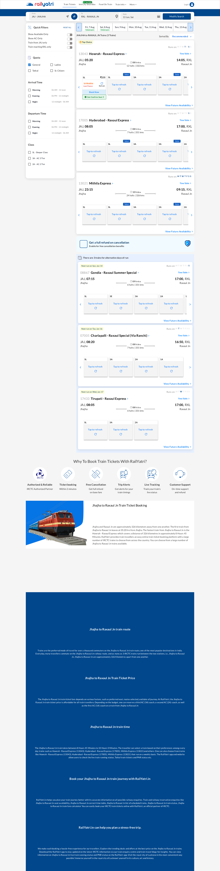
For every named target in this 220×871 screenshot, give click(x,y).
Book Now (94, 92)
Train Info (120, 4)
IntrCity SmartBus (87, 4)
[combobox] (50, 16)
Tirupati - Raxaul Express (103, 398)
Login (189, 4)
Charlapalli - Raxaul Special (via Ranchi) (113, 335)
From (33, 13)
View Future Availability (179, 105)
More (133, 4)
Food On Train (105, 4)
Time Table (186, 53)
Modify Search (177, 16)
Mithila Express (95, 183)
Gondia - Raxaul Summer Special (108, 272)
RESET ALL (67, 27)
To (82, 13)
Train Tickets (70, 4)
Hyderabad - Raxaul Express (104, 120)
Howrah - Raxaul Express (102, 54)
